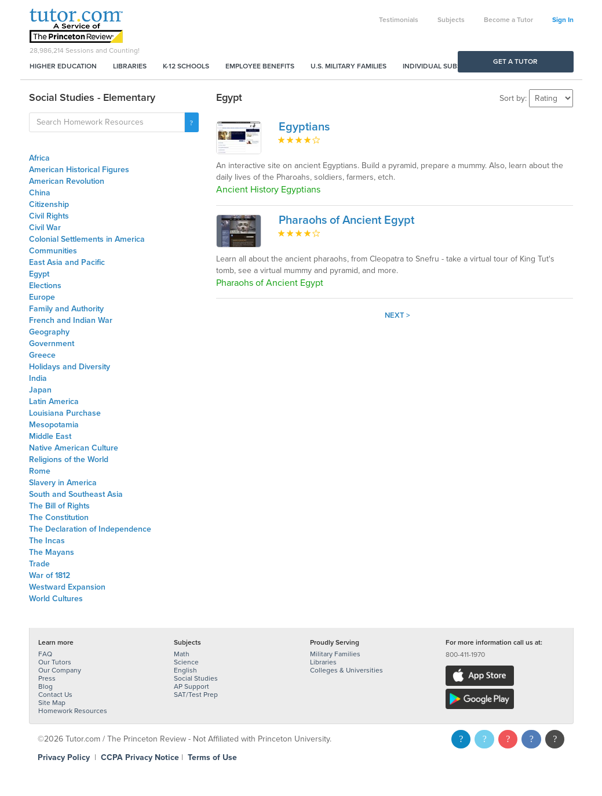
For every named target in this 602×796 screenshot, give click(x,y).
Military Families (335, 654)
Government (51, 343)
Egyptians (304, 127)
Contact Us (55, 694)
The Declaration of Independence (90, 529)
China (39, 193)
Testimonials (398, 20)
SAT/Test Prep (196, 694)
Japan (40, 390)
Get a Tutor (515, 61)
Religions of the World (68, 459)
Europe (42, 297)
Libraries (130, 66)
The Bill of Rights (59, 506)
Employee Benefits (259, 66)
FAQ (45, 654)
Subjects (451, 20)
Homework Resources (72, 711)
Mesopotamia (54, 425)
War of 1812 (49, 575)
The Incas (47, 541)
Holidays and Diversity (69, 367)
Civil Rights (49, 216)
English (185, 670)
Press (47, 678)
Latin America (54, 401)
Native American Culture (73, 448)
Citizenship (49, 204)
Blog (45, 686)
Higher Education (63, 66)
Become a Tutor (508, 20)
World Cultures (56, 599)
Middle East (50, 436)
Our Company (59, 670)
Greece (42, 355)
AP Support (191, 686)
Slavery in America (63, 483)
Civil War (45, 227)
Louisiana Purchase (65, 413)
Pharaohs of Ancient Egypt (346, 220)
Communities (53, 251)
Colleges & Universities (346, 670)
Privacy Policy (64, 757)
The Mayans (51, 552)
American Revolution (66, 181)
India (38, 378)
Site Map (51, 703)
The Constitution (59, 517)
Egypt (39, 274)
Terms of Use (212, 757)
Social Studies (196, 678)
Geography (49, 332)
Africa (39, 158)
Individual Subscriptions (450, 66)
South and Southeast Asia (76, 494)
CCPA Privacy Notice (140, 757)
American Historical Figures (79, 170)
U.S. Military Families (348, 66)
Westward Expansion (67, 587)
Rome (39, 471)
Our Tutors (54, 662)
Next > (397, 315)
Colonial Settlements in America (87, 239)
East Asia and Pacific (67, 262)
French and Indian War (70, 320)
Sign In (563, 20)
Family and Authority (66, 309)
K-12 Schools (186, 66)
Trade (39, 564)
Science (186, 662)
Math (181, 654)
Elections (45, 285)
